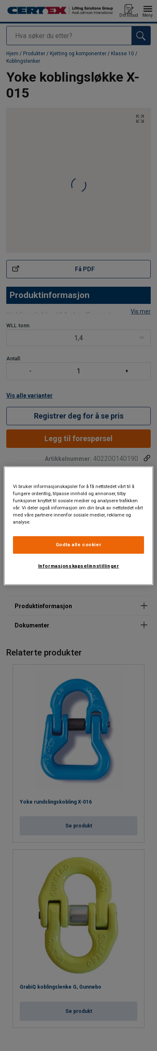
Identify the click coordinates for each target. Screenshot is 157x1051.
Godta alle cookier (78, 544)
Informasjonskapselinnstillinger (78, 566)
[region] (78, 525)
